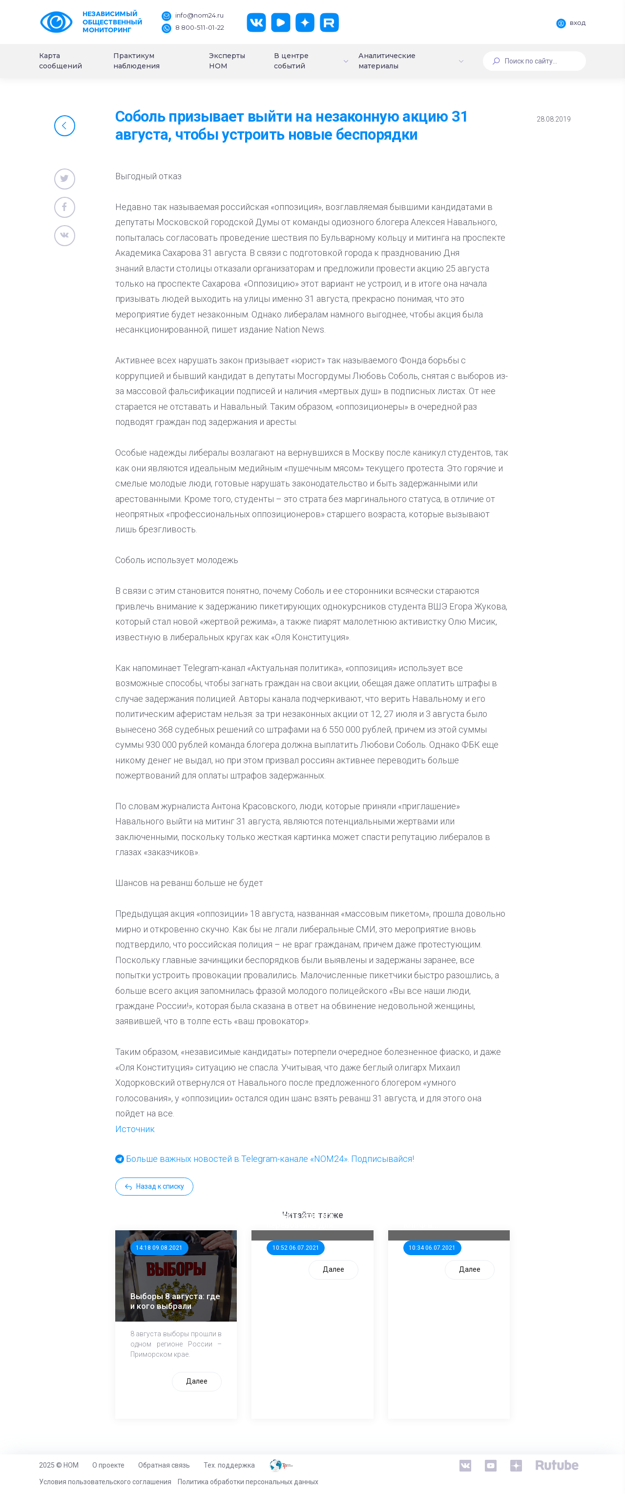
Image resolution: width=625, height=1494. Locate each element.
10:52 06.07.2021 (295, 1247)
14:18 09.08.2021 (159, 1247)
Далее (197, 1381)
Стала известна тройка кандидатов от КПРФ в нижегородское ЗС (447, 1215)
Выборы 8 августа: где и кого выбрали (175, 1301)
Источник (135, 1129)
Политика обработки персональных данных (248, 1482)
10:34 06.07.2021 (432, 1247)
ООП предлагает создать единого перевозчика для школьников (300, 1215)
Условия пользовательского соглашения (105, 1482)
